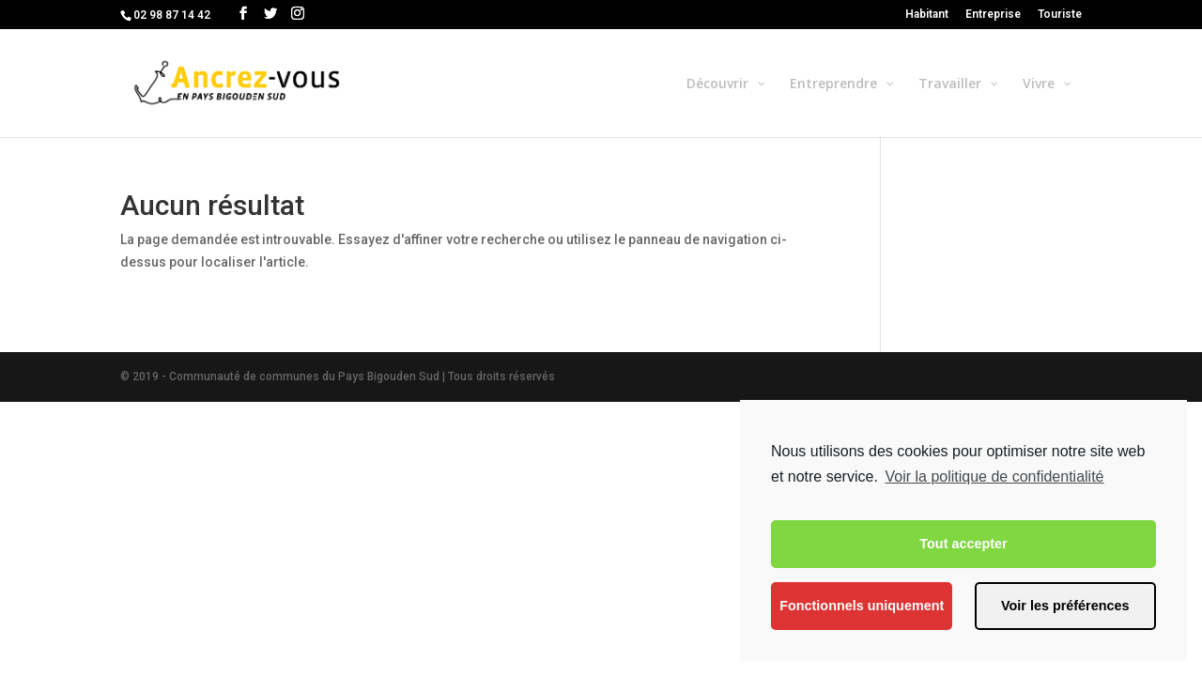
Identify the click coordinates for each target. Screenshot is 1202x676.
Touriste (1060, 14)
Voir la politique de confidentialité (994, 476)
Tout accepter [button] (963, 543)
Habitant (926, 14)
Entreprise (993, 14)
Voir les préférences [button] (1065, 605)
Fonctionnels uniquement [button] (861, 605)
